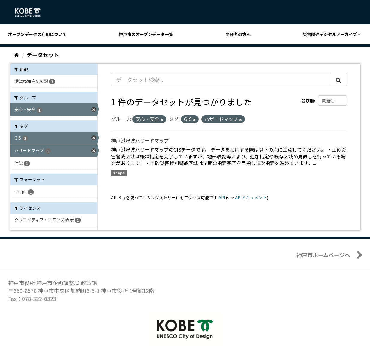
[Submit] (339, 79)
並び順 (308, 101)
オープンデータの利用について (37, 34)
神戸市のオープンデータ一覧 (146, 34)
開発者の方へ (238, 34)
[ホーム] (16, 55)
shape (119, 172)
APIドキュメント (251, 197)
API (221, 197)
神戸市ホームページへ (323, 255)
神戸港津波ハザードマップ (140, 140)
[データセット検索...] (221, 79)
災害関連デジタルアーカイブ (330, 34)
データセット (43, 55)
